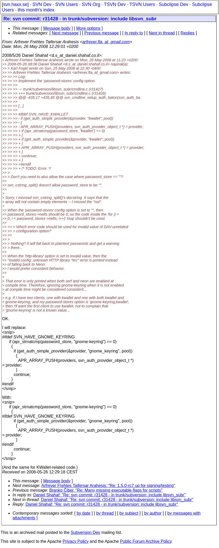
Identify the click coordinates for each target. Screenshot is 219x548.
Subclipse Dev (173, 4)
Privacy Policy (75, 541)
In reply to (134, 33)
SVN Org (91, 4)
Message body (56, 28)
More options (88, 28)
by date (83, 513)
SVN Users (66, 4)
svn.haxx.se (15, 4)
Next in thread (162, 33)
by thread (105, 513)
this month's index (36, 10)
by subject (128, 513)
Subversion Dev (85, 532)
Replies (187, 33)
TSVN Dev (115, 4)
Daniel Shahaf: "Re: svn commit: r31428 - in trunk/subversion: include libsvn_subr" (109, 495)
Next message (65, 33)
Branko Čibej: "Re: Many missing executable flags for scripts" (106, 490)
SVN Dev (41, 4)
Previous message (101, 33)
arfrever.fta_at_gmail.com (106, 42)
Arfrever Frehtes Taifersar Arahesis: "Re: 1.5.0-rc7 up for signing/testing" (108, 485)
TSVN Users (142, 4)
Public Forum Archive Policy (145, 541)
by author (153, 513)
